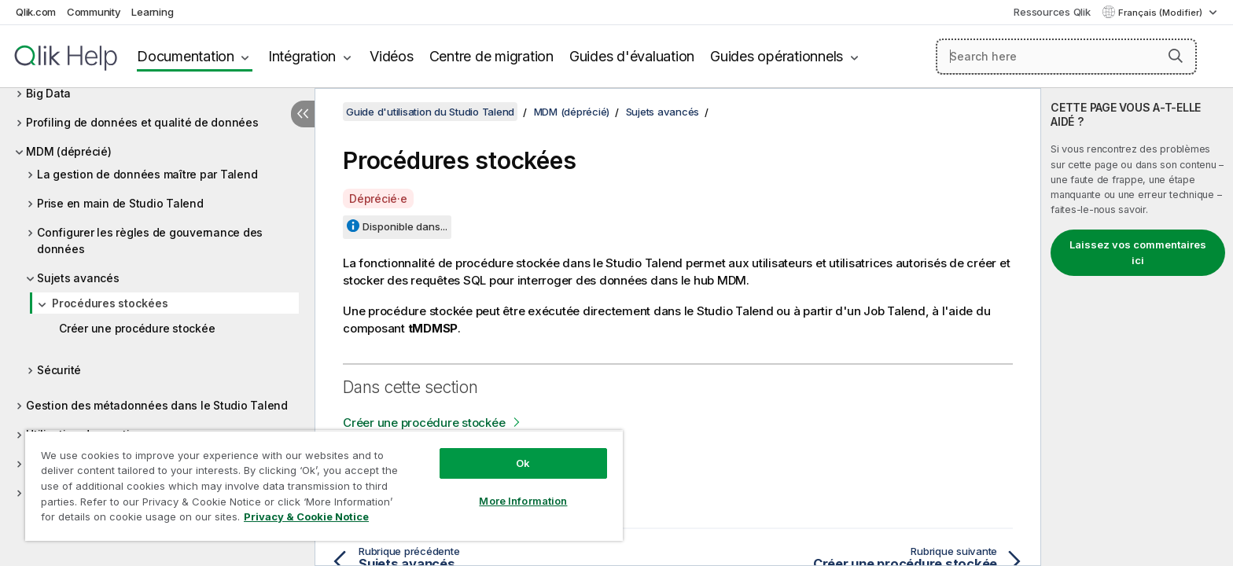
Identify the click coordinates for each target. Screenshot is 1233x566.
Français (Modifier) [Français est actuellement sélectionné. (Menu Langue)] (1161, 12)
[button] (1175, 56)
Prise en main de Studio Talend (120, 203)
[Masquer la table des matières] (303, 114)
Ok (523, 463)
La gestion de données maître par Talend (147, 174)
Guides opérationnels (776, 56)
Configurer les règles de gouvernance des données (150, 240)
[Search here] (1066, 56)
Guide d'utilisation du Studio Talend (430, 111)
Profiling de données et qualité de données (142, 122)
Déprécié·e (378, 198)
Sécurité (59, 370)
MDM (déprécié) (69, 151)
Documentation (185, 56)
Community (94, 12)
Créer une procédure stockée (137, 328)
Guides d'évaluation (631, 56)
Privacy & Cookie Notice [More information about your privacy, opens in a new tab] (306, 516)
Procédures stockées (109, 303)
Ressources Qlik (1052, 12)
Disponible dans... (405, 226)
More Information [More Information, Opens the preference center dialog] (523, 500)
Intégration (302, 56)
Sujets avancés (78, 278)
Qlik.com (36, 12)
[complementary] (1137, 327)
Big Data (48, 93)
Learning (152, 12)
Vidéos (392, 56)
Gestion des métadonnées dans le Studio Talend (157, 405)
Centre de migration (491, 56)
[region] (324, 485)
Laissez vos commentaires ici (1137, 252)
